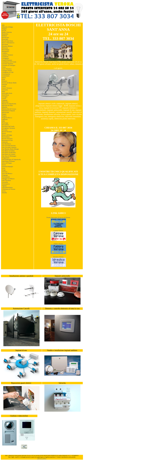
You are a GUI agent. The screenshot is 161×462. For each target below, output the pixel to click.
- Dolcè (3, 77)
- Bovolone (4, 44)
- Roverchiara (5, 137)
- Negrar (3, 114)
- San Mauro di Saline (8, 151)
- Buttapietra (5, 51)
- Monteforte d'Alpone (8, 110)
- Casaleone (4, 56)
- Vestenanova (5, 184)
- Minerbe (4, 107)
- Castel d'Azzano (6, 60)
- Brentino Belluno (7, 46)
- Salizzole (4, 142)
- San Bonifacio (6, 144)
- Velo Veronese (6, 180)
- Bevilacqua (5, 37)
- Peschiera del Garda (7, 126)
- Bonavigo (4, 39)
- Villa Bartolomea (7, 187)
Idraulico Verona (58, 257)
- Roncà (3, 133)
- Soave (3, 165)
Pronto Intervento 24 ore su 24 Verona (58, 217)
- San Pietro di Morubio (8, 152)
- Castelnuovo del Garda (8, 62)
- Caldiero (4, 53)
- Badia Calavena (6, 32)
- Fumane (4, 84)
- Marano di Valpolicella (8, 104)
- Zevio (3, 191)
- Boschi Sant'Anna (7, 41)
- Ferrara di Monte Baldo (9, 83)
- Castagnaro (5, 58)
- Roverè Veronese (7, 138)
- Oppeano (4, 119)
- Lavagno (4, 97)
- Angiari (4, 29)
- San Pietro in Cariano (8, 154)
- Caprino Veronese (7, 55)
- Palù (3, 121)
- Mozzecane (5, 112)
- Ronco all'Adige (6, 135)
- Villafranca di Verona (8, 189)
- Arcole (3, 30)
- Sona (3, 168)
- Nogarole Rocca (6, 117)
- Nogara (4, 116)
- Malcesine (4, 102)
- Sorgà (3, 170)
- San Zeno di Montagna (8, 156)
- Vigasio (4, 185)
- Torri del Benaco (6, 173)
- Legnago (4, 100)
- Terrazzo (4, 172)
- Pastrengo (4, 123)
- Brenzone (4, 48)
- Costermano (5, 76)
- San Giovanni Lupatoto (8, 147)
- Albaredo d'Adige (7, 27)
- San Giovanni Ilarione (8, 145)
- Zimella (4, 192)
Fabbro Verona (58, 244)
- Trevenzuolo (5, 177)
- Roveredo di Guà (7, 140)
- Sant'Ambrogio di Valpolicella (11, 159)
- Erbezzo (4, 81)
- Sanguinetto (5, 158)
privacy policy (41, 459)
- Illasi (3, 91)
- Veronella (4, 182)
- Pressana (4, 130)
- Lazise (3, 98)
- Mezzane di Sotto (7, 105)
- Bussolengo (5, 49)
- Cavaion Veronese (7, 63)
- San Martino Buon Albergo (10, 149)
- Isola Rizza (5, 95)
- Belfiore (4, 36)
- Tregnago (4, 175)
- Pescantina (5, 124)
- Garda (3, 86)
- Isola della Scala (6, 93)
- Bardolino (4, 34)
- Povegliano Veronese (8, 128)
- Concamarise (5, 74)
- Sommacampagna (7, 166)
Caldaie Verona (58, 230)
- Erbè (3, 79)
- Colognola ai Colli (7, 72)
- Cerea (3, 67)
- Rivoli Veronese (6, 131)
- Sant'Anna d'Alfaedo (8, 161)
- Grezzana (4, 90)
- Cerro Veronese (6, 69)
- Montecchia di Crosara (8, 109)
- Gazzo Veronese (6, 88)
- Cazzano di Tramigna (8, 65)
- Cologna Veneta (6, 70)
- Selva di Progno (6, 163)
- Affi (3, 25)
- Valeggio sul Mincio (7, 179)
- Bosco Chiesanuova (7, 42)
